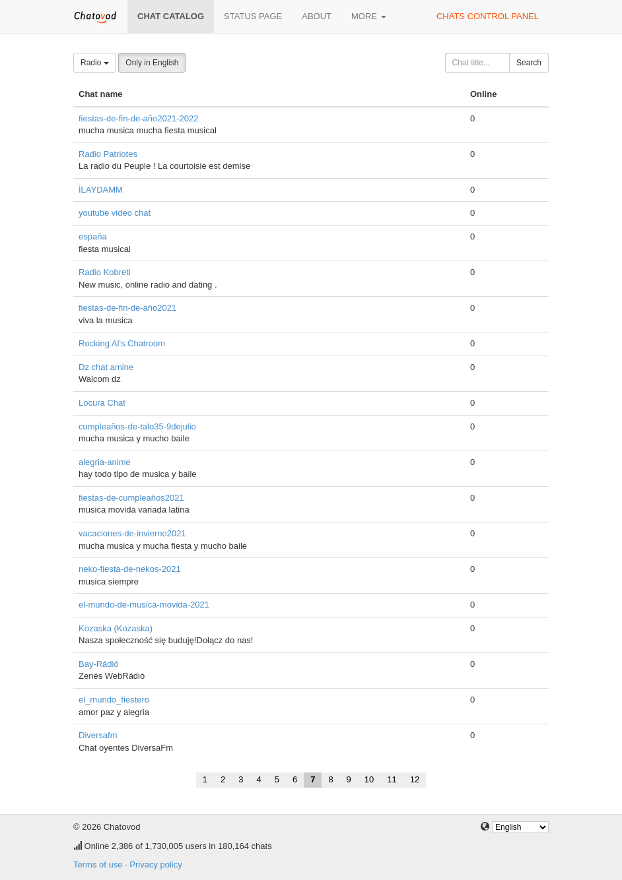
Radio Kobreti (105, 272)
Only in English (151, 62)
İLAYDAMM (101, 190)
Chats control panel (487, 16)
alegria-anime (105, 462)
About (316, 16)
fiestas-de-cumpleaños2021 (131, 498)
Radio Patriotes (108, 154)
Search (528, 62)
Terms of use (97, 864)
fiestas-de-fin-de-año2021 (127, 308)
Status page (253, 16)
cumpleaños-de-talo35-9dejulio (137, 426)
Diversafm (98, 735)
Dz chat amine (106, 367)
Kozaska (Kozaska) (116, 628)
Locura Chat (102, 403)
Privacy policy (155, 864)
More (368, 16)
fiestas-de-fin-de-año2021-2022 (138, 118)
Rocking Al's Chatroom (122, 343)
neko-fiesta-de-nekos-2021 (130, 569)
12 (414, 779)
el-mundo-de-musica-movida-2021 (144, 605)
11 (391, 779)
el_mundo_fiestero (114, 700)
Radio (95, 62)
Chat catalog (170, 16)
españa (93, 236)
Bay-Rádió (99, 664)
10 (369, 779)
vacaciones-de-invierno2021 (132, 533)
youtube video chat (115, 213)
